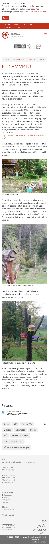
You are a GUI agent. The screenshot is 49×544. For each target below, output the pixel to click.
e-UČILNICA (28, 25)
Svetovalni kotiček (9, 527)
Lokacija (7, 430)
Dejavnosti (20, 430)
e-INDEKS (17, 25)
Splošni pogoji (8, 515)
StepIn (6, 424)
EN (19, 28)
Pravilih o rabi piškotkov (35, 11)
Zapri (5, 18)
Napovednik (8, 509)
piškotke (30, 6)
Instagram (6, 500)
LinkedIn (6, 497)
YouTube (5, 502)
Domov (43, 539)
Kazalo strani (34, 537)
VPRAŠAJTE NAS (8, 525)
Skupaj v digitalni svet (13, 441)
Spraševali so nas (8, 530)
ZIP (15, 424)
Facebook (7, 495)
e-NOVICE (7, 25)
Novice (29, 59)
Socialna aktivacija (20, 435)
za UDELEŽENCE (9, 28)
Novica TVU (27, 424)
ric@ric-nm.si (9, 480)
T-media (43, 542)
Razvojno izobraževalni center (14, 59)
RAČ (5, 435)
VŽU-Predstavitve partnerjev (16, 447)
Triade (33, 430)
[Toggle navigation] (45, 35)
